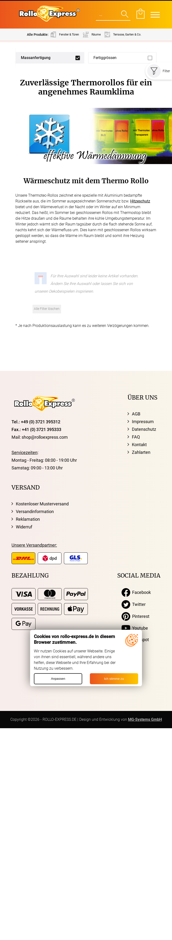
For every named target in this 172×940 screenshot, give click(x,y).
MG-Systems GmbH (145, 719)
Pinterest (135, 616)
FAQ (136, 436)
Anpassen (58, 678)
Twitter (134, 604)
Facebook (136, 592)
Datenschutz (144, 429)
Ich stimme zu (114, 678)
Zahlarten (141, 452)
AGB (136, 413)
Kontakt (139, 444)
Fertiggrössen (105, 57)
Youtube (135, 628)
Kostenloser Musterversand (42, 503)
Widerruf (24, 526)
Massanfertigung (35, 57)
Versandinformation (35, 511)
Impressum (143, 421)
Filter (158, 71)
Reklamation (28, 519)
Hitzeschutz (140, 201)
